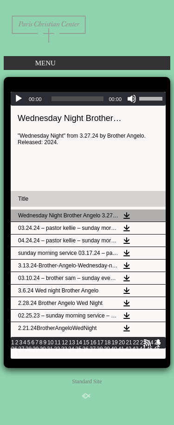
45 (150, 349)
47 (14, 355)
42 (128, 349)
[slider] (78, 98)
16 (93, 342)
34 (71, 349)
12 (65, 342)
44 (142, 349)
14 (79, 342)
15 (86, 342)
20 (122, 342)
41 (121, 349)
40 (114, 349)
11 (58, 342)
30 (42, 349)
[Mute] (131, 98)
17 (100, 342)
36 (86, 349)
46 (157, 349)
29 (35, 349)
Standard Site (87, 381)
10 (50, 342)
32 (57, 349)
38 (100, 349)
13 (72, 342)
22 (136, 342)
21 (129, 342)
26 (14, 349)
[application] (88, 99)
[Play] (18, 98)
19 (114, 342)
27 (21, 349)
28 (29, 349)
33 (64, 349)
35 (78, 349)
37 (93, 349)
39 (107, 349)
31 (50, 349)
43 (135, 349)
